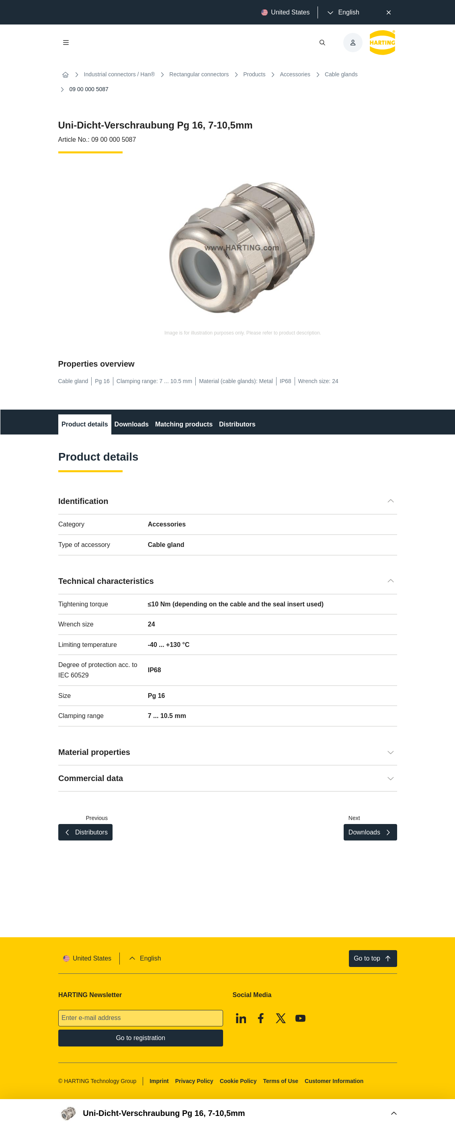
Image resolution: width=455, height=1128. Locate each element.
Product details (84, 424)
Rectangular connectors (199, 74)
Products (254, 74)
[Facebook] (260, 1018)
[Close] (388, 12)
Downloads (131, 424)
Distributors (237, 424)
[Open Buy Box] (227, 1113)
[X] (280, 1018)
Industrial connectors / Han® (119, 74)
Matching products (183, 424)
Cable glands (341, 74)
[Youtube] (300, 1018)
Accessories (295, 74)
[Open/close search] (322, 43)
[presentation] (342, 12)
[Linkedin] (240, 1018)
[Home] (65, 74)
